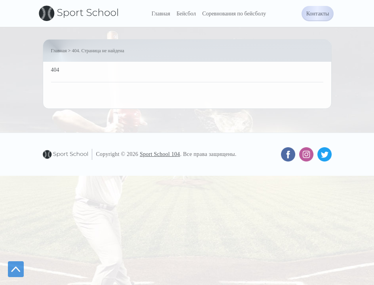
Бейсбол (186, 14)
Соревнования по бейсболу (234, 14)
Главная (161, 14)
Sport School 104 (160, 154)
